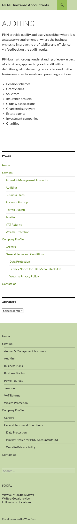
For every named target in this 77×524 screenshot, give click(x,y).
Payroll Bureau (15, 209)
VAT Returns (14, 224)
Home (6, 165)
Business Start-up (17, 202)
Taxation (11, 217)
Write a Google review (16, 498)
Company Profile (13, 239)
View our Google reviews (18, 494)
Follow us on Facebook (16, 502)
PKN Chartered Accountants (25, 5)
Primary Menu (72, 5)
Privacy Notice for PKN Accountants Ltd (35, 269)
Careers (11, 246)
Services (7, 172)
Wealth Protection (17, 232)
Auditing (11, 187)
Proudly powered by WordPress (19, 519)
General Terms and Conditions (25, 254)
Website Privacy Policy (24, 276)
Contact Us (9, 283)
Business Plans (15, 195)
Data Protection (19, 261)
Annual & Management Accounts (27, 180)
